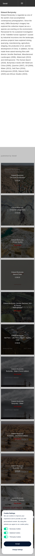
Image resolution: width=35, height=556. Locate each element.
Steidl (5, 3)
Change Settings (17, 549)
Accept (17, 544)
